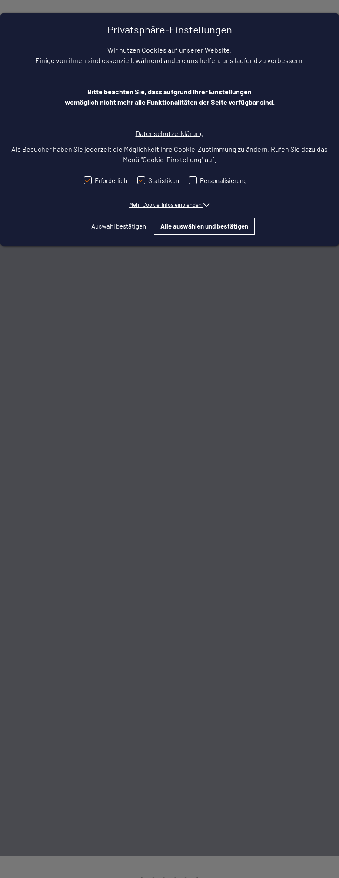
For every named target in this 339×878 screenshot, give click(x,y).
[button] (169, 204)
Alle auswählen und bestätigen (204, 226)
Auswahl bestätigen (118, 226)
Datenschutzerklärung (170, 133)
